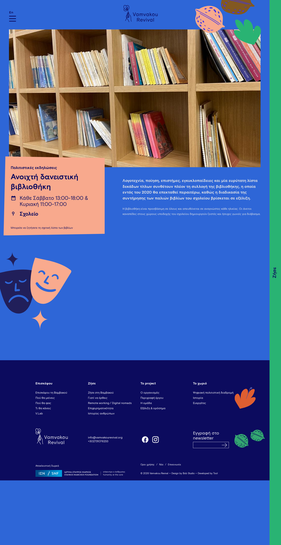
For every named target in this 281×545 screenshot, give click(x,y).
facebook (144, 439)
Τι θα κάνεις (43, 408)
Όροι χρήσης (147, 465)
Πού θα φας (43, 403)
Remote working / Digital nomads (110, 403)
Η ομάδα (146, 403)
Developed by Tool (208, 473)
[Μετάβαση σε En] (12, 12)
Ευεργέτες (199, 403)
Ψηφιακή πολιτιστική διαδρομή (213, 392)
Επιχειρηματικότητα (100, 408)
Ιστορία (198, 397)
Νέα (161, 465)
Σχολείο (29, 214)
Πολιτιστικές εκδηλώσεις (34, 168)
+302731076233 (98, 441)
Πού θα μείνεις (45, 397)
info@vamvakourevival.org (105, 437)
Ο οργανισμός (149, 392)
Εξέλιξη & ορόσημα (152, 408)
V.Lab (39, 413)
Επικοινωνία (174, 465)
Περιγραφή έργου (151, 397)
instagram (155, 439)
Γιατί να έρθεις (98, 397)
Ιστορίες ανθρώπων (101, 413)
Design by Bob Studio (183, 473)
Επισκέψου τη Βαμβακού (51, 392)
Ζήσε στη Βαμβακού (101, 392)
